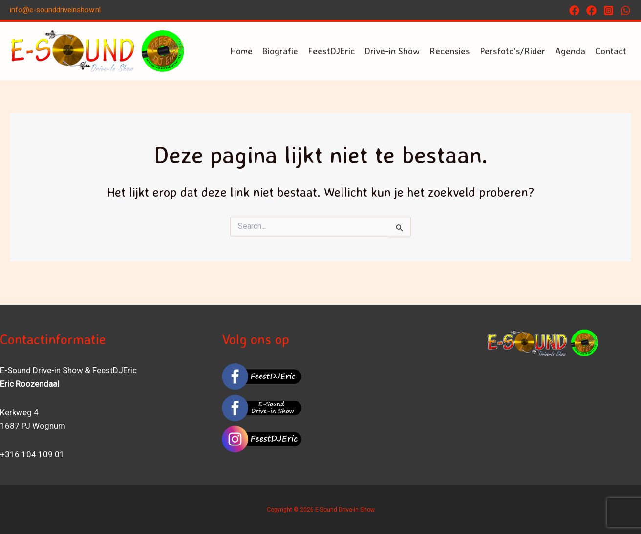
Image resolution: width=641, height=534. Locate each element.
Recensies (449, 51)
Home (241, 51)
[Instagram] (608, 10)
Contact (610, 51)
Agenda (570, 51)
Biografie (280, 51)
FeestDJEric (331, 51)
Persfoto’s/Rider (512, 51)
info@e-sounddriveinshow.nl (55, 9)
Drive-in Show (392, 51)
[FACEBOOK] (591, 10)
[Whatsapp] (625, 10)
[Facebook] (574, 10)
